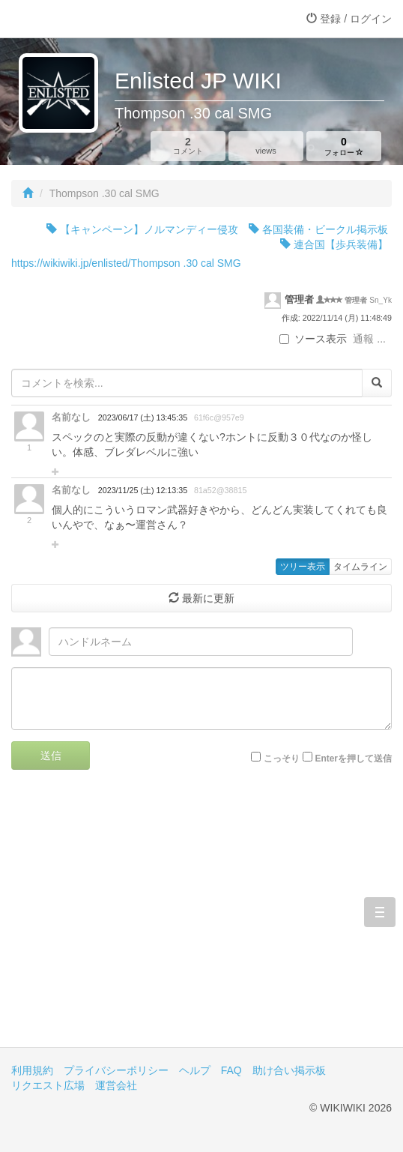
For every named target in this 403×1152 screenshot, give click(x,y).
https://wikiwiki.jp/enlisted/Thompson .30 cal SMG (126, 263)
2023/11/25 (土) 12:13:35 (142, 490)
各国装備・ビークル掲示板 (318, 229)
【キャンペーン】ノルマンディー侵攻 (142, 229)
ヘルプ (194, 1070)
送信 (50, 756)
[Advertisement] (201, 920)
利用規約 (32, 1070)
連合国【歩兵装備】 (334, 244)
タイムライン (360, 566)
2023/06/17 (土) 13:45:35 (142, 417)
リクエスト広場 (48, 1085)
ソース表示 (313, 339)
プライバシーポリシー (116, 1070)
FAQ (231, 1070)
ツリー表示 (302, 566)
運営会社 (116, 1085)
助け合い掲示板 (289, 1070)
